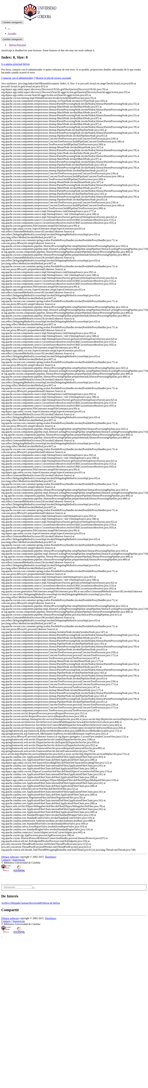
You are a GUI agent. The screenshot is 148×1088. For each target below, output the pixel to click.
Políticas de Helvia (50, 903)
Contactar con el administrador (17, 78)
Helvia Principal (17, 45)
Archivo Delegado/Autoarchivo (17, 903)
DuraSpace (50, 856)
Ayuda (37, 903)
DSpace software (10, 856)
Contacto (6, 859)
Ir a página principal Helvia (15, 64)
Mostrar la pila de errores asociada (53, 78)
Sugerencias (18, 859)
